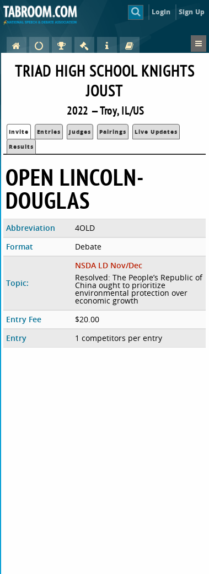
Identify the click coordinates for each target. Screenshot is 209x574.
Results (21, 146)
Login (161, 12)
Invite (19, 132)
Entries (49, 132)
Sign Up (192, 12)
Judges (80, 132)
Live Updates (156, 132)
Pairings (112, 132)
